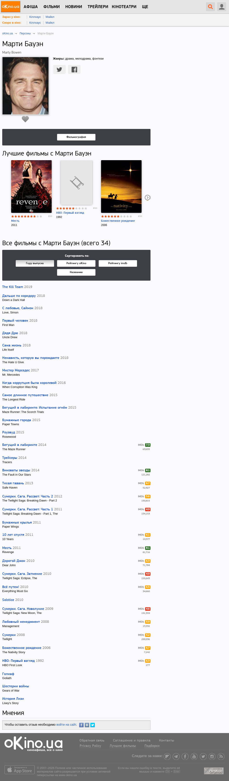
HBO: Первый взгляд (70, 213)
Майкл (50, 17)
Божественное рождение (118, 221)
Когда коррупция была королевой (29, 383)
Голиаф (8, 674)
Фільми (51, 7)
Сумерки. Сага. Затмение (22, 574)
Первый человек (15, 321)
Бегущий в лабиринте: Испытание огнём (34, 408)
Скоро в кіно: (11, 22)
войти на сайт (66, 724)
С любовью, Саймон (17, 308)
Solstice (8, 600)
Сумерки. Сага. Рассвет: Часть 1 (27, 509)
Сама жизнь (11, 345)
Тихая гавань (13, 483)
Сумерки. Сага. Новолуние (23, 609)
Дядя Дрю (10, 333)
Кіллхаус (35, 17)
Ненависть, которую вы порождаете (30, 358)
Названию (76, 272)
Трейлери (98, 7)
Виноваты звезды (16, 470)
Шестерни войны (15, 686)
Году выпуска (35, 263)
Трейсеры (9, 458)
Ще (145, 7)
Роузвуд (8, 432)
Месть (15, 221)
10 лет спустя (13, 535)
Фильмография (76, 137)
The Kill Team (12, 287)
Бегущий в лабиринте (19, 445)
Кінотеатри (124, 7)
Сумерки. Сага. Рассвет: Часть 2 (27, 496)
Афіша (31, 7)
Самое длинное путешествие (25, 395)
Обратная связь (91, 740)
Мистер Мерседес (16, 370)
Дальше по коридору (19, 296)
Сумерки (9, 635)
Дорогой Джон (13, 561)
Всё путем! (10, 587)
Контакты (166, 740)
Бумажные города (16, 420)
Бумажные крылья (17, 522)
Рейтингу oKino (76, 263)
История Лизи (13, 699)
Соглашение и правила (132, 740)
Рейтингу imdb (117, 263)
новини (73, 7)
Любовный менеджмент (21, 622)
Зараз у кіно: (11, 17)
